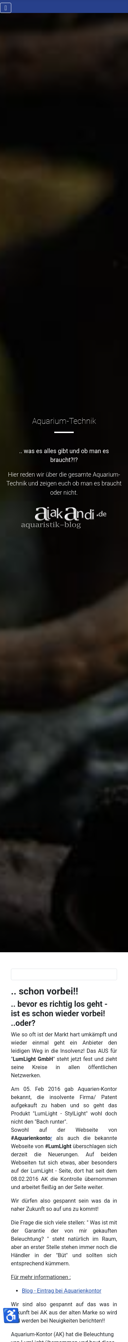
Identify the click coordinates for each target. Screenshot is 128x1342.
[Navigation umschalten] (5, 8)
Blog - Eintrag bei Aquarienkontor (61, 1290)
